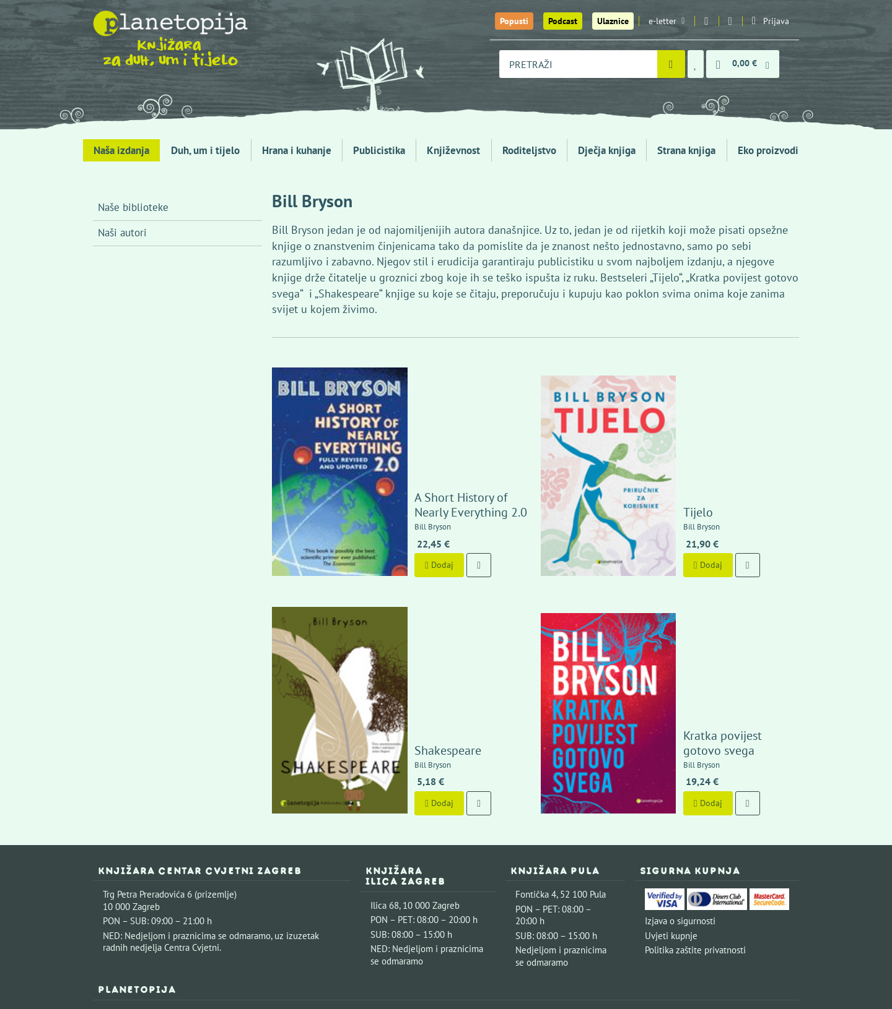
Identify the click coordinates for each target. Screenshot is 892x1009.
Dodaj (393, 488)
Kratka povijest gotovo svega (713, 598)
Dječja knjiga (607, 150)
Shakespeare (402, 598)
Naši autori (122, 232)
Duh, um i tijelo (205, 150)
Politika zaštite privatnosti (695, 798)
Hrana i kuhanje (296, 150)
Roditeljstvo (529, 150)
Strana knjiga (686, 150)
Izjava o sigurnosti (680, 769)
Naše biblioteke (133, 207)
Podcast (562, 21)
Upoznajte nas (131, 861)
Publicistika (379, 150)
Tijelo (652, 435)
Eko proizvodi (768, 150)
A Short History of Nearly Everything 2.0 (433, 428)
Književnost (453, 150)
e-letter (666, 21)
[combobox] (578, 64)
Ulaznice (613, 21)
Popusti (514, 21)
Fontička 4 (535, 742)
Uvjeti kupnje (671, 783)
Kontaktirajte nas (214, 861)
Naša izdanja (121, 150)
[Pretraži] (671, 64)
